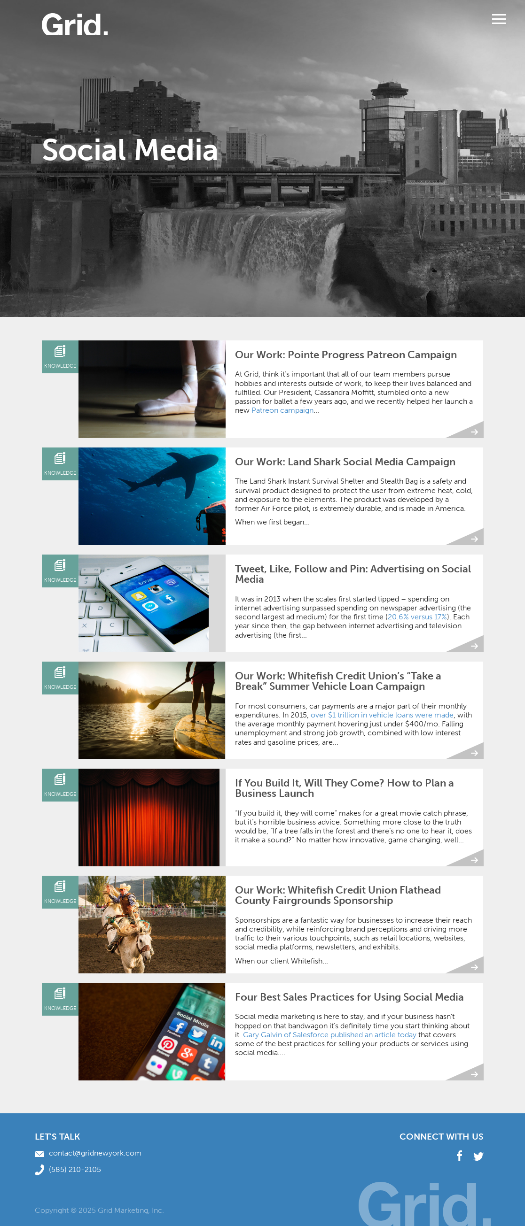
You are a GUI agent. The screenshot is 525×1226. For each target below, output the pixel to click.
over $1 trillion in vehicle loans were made (382, 714)
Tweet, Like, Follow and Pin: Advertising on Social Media (353, 574)
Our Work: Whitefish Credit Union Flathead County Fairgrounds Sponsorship (338, 895)
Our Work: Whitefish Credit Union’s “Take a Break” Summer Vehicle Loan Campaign (338, 681)
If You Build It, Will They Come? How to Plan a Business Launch (344, 788)
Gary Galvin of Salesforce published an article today (329, 1034)
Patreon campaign (282, 410)
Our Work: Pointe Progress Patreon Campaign (346, 354)
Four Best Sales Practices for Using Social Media (349, 997)
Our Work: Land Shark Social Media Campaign (345, 461)
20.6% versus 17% (417, 616)
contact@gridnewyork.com (88, 1153)
